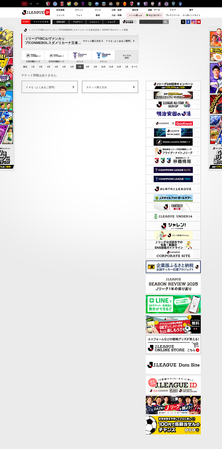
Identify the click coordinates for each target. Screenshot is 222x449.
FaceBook (188, 22)
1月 (32, 67)
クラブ (173, 10)
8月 (87, 67)
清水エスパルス (117, 3)
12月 (119, 67)
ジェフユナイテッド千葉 (69, 3)
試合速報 (60, 10)
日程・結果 (117, 10)
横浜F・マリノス (110, 3)
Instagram (193, 22)
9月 (95, 67)
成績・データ (154, 10)
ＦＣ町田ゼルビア (97, 3)
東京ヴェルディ (90, 3)
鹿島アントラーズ (48, 3)
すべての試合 (127, 56)
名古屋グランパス (124, 3)
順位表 (135, 10)
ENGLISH (61, 22)
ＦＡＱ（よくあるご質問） (120, 41)
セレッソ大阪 (145, 3)
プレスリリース (173, 15)
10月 (103, 67)
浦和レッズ (62, 3)
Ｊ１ (23, 3)
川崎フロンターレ (103, 3)
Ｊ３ (36, 3)
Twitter (183, 22)
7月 (79, 67)
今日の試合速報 (41, 22)
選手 (191, 10)
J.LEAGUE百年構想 (130, 22)
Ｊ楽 (135, 15)
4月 (56, 67)
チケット (79, 10)
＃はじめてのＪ (154, 15)
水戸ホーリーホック (55, 3)
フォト (79, 15)
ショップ (111, 22)
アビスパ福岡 (173, 3)
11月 (111, 67)
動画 (98, 15)
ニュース (60, 15)
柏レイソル (76, 3)
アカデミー (77, 22)
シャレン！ (94, 22)
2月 (40, 67)
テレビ (98, 10)
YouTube (198, 22)
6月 (72, 67)
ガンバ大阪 (138, 3)
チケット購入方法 (93, 41)
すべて (135, 67)
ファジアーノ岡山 (159, 3)
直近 (25, 67)
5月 (64, 67)
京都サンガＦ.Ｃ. (131, 3)
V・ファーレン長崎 (180, 3)
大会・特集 (117, 15)
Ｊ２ (30, 3)
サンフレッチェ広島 (166, 3)
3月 (48, 67)
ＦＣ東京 (83, 3)
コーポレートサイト (191, 15)
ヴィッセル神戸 (152, 3)
